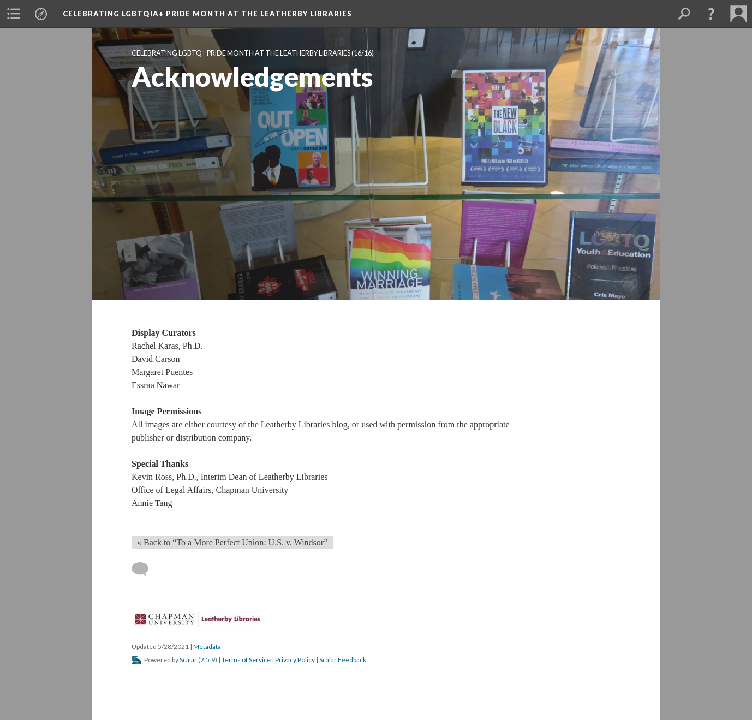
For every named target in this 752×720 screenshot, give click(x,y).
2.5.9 (207, 660)
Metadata (207, 646)
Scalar (188, 660)
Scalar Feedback (342, 660)
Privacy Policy (295, 660)
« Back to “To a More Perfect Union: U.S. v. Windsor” (232, 542)
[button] (13, 13)
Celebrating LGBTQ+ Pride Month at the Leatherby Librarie (241, 53)
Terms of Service (246, 660)
